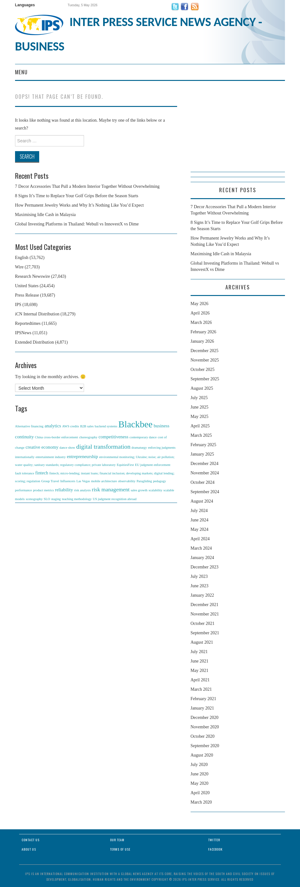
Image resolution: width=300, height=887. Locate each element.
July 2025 (199, 397)
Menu (21, 72)
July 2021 (199, 651)
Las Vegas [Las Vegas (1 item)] (83, 481)
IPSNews (23, 332)
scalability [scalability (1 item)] (155, 490)
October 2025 (203, 369)
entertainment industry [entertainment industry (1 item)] (51, 457)
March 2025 (201, 435)
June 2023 (199, 585)
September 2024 (205, 491)
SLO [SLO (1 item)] (47, 499)
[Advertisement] (238, 132)
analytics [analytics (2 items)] (53, 425)
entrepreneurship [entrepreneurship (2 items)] (82, 456)
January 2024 (202, 557)
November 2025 (205, 360)
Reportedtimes (28, 323)
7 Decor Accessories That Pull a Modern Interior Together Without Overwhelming (87, 186)
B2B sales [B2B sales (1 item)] (87, 426)
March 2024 (201, 548)
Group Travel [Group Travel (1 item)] (50, 481)
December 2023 (204, 567)
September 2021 (205, 633)
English (22, 257)
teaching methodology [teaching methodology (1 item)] (77, 499)
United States (27, 285)
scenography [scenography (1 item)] (34, 499)
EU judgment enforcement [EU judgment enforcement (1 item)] (152, 465)
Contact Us (30, 839)
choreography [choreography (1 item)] (88, 437)
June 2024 (199, 520)
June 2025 (199, 407)
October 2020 (203, 736)
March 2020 (201, 802)
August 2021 (202, 642)
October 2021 (203, 623)
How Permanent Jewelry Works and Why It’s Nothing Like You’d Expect (79, 205)
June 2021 (199, 661)
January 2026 (202, 341)
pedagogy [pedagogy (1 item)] (159, 481)
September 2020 (205, 745)
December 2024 (204, 463)
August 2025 (202, 388)
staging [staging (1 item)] (56, 499)
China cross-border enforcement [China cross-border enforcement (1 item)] (56, 437)
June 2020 (199, 774)
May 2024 (199, 529)
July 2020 (199, 764)
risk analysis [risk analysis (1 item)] (82, 490)
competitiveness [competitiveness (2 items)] (113, 436)
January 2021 (202, 708)
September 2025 (205, 379)
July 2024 (199, 510)
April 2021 (200, 680)
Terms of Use (120, 849)
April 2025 (200, 426)
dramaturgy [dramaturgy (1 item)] (139, 447)
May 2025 (199, 416)
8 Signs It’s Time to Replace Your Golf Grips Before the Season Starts (76, 195)
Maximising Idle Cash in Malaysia (45, 214)
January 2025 (202, 454)
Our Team (117, 839)
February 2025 (203, 444)
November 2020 (205, 727)
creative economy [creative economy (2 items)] (42, 447)
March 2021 (201, 689)
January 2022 (202, 595)
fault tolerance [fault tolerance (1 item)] (24, 473)
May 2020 (199, 783)
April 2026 (200, 313)
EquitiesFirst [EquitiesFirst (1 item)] (125, 465)
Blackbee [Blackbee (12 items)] (135, 424)
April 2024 (200, 538)
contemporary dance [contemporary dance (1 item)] (143, 437)
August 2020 (202, 755)
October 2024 (203, 482)
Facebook (215, 849)
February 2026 (203, 332)
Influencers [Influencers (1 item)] (67, 481)
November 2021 (205, 614)
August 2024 (202, 501)
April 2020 (200, 792)
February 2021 (203, 698)
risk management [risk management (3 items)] (111, 489)
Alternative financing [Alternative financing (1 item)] (29, 426)
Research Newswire (32, 276)
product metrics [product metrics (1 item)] (43, 490)
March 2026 (201, 322)
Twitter (214, 839)
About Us (29, 849)
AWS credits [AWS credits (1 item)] (70, 426)
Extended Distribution (34, 342)
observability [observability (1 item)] (126, 481)
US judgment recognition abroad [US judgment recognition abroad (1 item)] (114, 499)
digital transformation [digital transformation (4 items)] (103, 446)
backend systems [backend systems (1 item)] (106, 426)
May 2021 (199, 670)
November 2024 (205, 473)
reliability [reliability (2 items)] (64, 489)
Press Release (27, 295)
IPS (18, 304)
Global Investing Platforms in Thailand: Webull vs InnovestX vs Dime (77, 224)
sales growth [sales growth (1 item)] (139, 490)
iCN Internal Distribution (37, 314)
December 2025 (204, 350)
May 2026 (199, 303)
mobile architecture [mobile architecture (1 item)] (104, 481)
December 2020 (204, 717)
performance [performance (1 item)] (23, 490)
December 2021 (204, 604)
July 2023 (199, 576)
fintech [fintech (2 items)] (41, 472)
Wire (19, 267)
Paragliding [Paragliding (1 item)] (144, 481)
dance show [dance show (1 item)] (67, 447)
